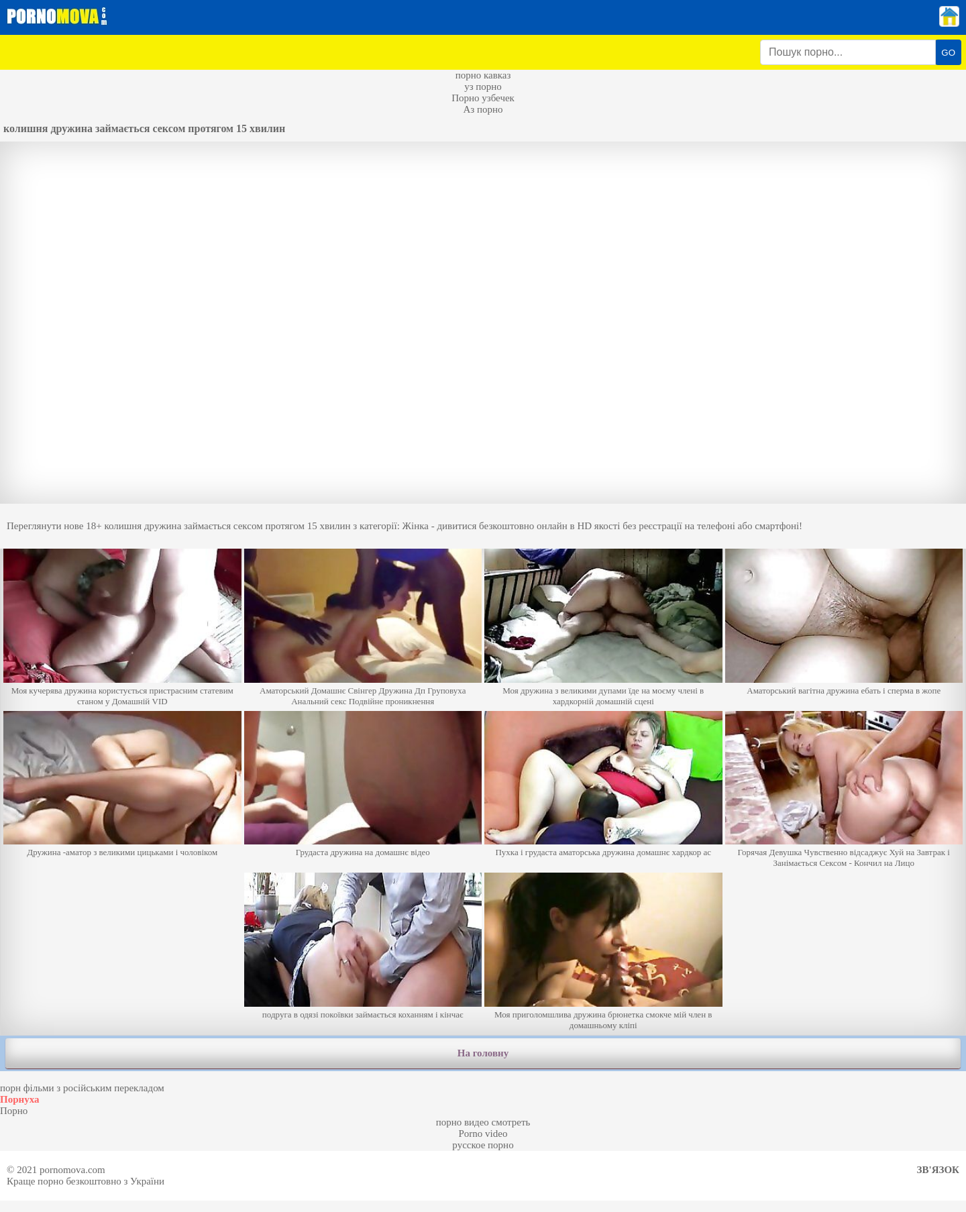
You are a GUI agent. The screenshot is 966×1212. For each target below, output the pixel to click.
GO (948, 53)
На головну (483, 1053)
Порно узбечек (483, 98)
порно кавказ (483, 75)
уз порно (483, 86)
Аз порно (482, 109)
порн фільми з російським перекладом (82, 1088)
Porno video (483, 1133)
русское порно (482, 1145)
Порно (14, 1110)
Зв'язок (938, 1169)
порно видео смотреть (483, 1122)
